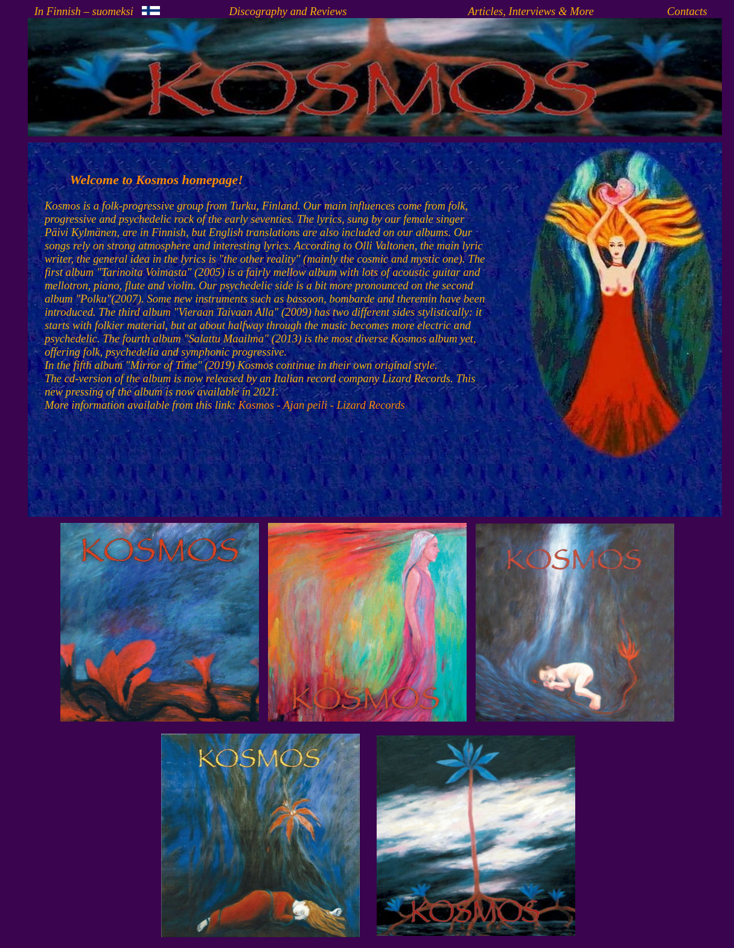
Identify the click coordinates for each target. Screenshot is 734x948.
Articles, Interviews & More (531, 11)
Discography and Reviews (288, 11)
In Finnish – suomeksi (97, 11)
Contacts (687, 11)
